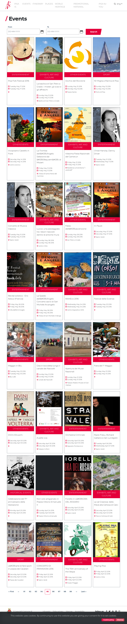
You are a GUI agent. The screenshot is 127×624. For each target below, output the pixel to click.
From (10, 27)
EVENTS (26, 4)
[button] (43, 31)
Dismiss (119, 620)
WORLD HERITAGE (60, 5)
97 (60, 593)
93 (37, 593)
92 (31, 593)
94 (42, 593)
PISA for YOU (103, 5)
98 (65, 593)
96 (54, 593)
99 (71, 593)
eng (119, 4)
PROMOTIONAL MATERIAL (81, 5)
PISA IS (16, 5)
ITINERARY (37, 4)
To (48, 27)
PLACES (49, 4)
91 (25, 593)
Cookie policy (108, 620)
